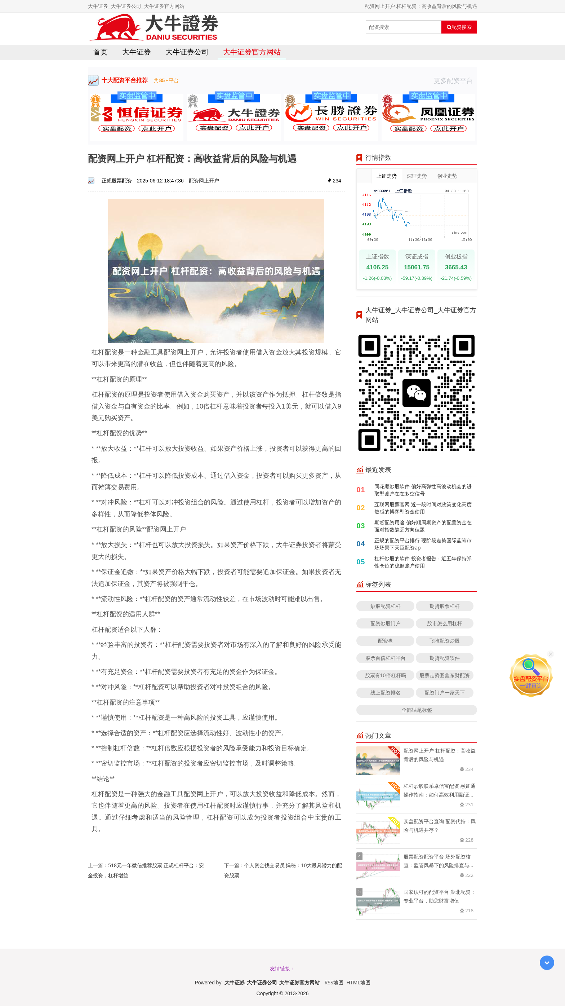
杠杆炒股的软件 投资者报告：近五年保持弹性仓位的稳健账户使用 (423, 562)
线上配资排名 (385, 692)
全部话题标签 (417, 709)
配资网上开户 (204, 180)
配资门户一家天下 (444, 692)
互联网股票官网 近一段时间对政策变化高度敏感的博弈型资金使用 (423, 508)
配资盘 (385, 640)
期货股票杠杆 (445, 606)
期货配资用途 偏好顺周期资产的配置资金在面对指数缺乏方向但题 (423, 526)
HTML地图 (358, 982)
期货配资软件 (445, 657)
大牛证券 (136, 52)
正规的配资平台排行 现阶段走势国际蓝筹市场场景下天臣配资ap (423, 544)
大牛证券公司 (187, 52)
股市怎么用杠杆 (444, 623)
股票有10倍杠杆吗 (385, 675)
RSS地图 (334, 982)
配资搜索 (459, 27)
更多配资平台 (455, 80)
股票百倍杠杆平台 (385, 657)
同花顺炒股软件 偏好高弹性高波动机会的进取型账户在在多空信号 (423, 490)
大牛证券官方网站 (252, 52)
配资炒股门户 (385, 623)
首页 (100, 52)
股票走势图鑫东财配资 (444, 675)
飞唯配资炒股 (445, 640)
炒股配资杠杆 (385, 606)
